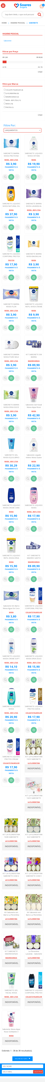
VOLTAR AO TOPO (22, 1058)
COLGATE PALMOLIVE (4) (13, 90)
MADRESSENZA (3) (11, 97)
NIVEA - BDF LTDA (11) (12, 100)
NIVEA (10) (8, 104)
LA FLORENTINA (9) (11, 93)
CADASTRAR (38, 1072)
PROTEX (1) (8, 107)
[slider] (4, 62)
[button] (3, 5)
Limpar (40, 72)
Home (4, 23)
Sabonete (33, 23)
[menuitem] (4, 23)
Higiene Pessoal (18, 23)
